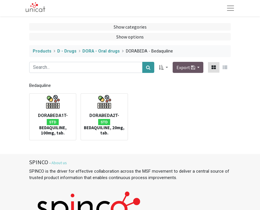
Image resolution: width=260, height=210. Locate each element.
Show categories (130, 27)
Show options (130, 37)
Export (186, 67)
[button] (163, 67)
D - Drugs (67, 51)
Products (42, 51)
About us (59, 162)
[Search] (148, 67)
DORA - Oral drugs (101, 51)
